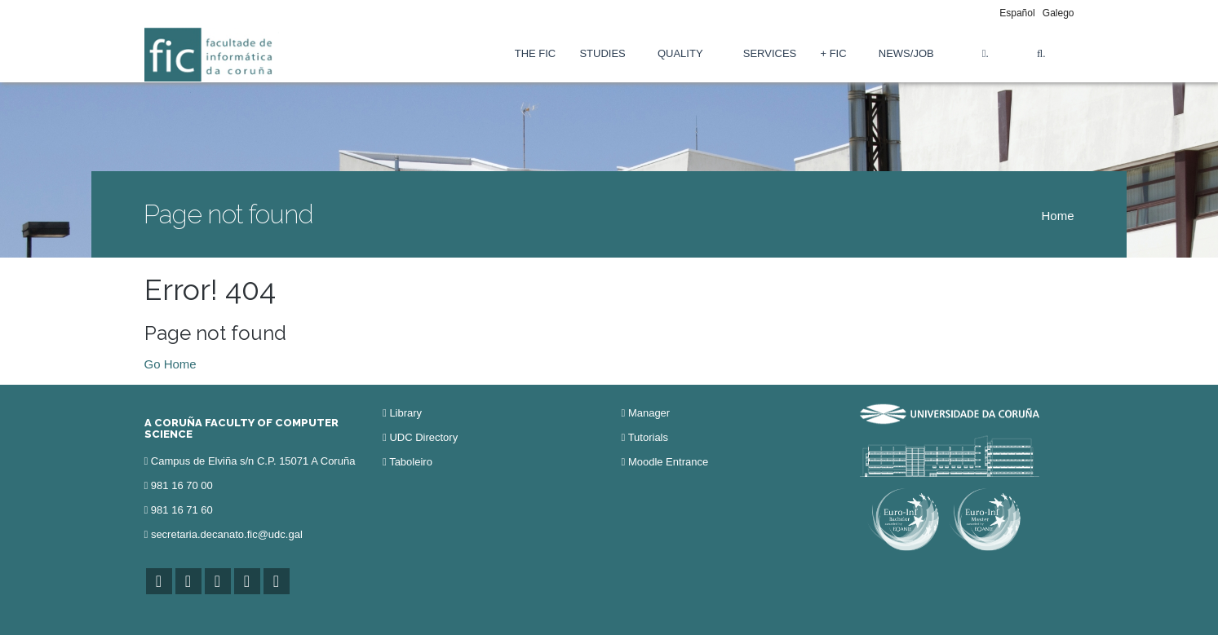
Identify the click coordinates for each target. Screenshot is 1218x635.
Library (405, 413)
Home (1057, 216)
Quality (680, 53)
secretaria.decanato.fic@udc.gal (227, 534)
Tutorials (648, 437)
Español (1016, 13)
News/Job (906, 53)
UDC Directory (423, 437)
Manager (649, 413)
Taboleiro (410, 462)
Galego (1058, 13)
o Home (175, 364)
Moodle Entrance (668, 462)
